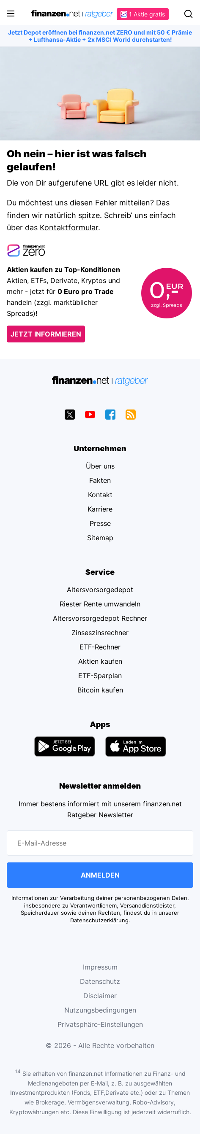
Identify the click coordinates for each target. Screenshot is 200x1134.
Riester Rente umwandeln (100, 604)
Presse (100, 523)
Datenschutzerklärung (99, 920)
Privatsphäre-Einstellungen (100, 1024)
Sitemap (100, 537)
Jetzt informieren (46, 334)
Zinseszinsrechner (100, 632)
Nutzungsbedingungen (100, 1010)
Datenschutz (100, 981)
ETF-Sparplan (100, 675)
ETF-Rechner (100, 647)
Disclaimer (100, 995)
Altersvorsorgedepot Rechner (100, 618)
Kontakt (100, 494)
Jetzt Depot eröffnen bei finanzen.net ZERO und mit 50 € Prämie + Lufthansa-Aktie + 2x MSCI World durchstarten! (100, 36)
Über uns (100, 466)
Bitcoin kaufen (100, 690)
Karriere (100, 509)
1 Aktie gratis (143, 14)
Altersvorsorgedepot (100, 589)
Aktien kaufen (100, 661)
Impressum (100, 967)
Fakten (100, 480)
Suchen (188, 14)
